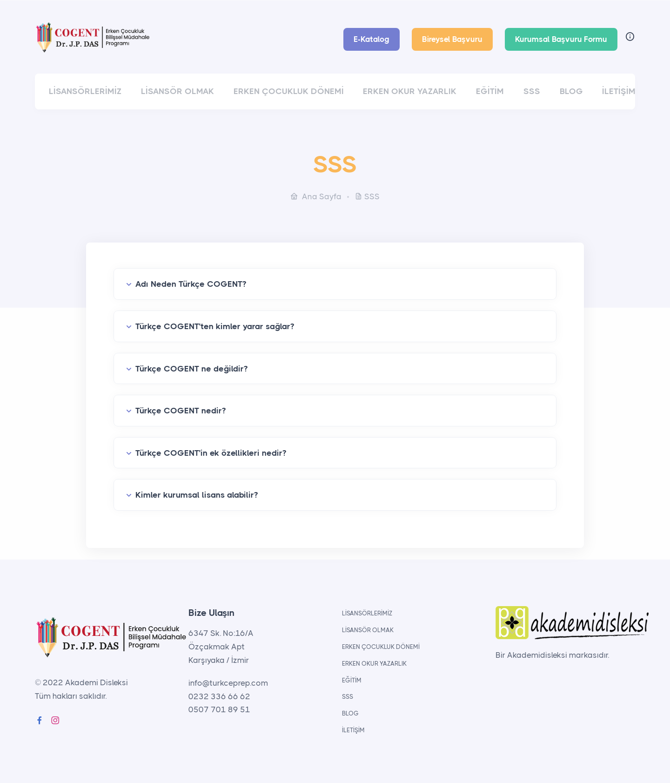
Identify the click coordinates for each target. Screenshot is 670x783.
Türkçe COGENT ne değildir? (191, 368)
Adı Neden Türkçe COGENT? (190, 284)
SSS (531, 91)
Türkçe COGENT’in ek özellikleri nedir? (210, 453)
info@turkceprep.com (228, 683)
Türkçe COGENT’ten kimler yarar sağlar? (214, 326)
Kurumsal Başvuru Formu (561, 39)
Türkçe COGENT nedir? (180, 410)
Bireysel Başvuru (452, 39)
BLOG (571, 91)
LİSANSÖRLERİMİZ (85, 91)
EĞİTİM (490, 91)
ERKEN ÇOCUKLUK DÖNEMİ (289, 91)
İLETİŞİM (619, 91)
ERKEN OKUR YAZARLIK (409, 91)
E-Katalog (371, 39)
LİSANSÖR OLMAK (177, 91)
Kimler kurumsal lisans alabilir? (196, 495)
